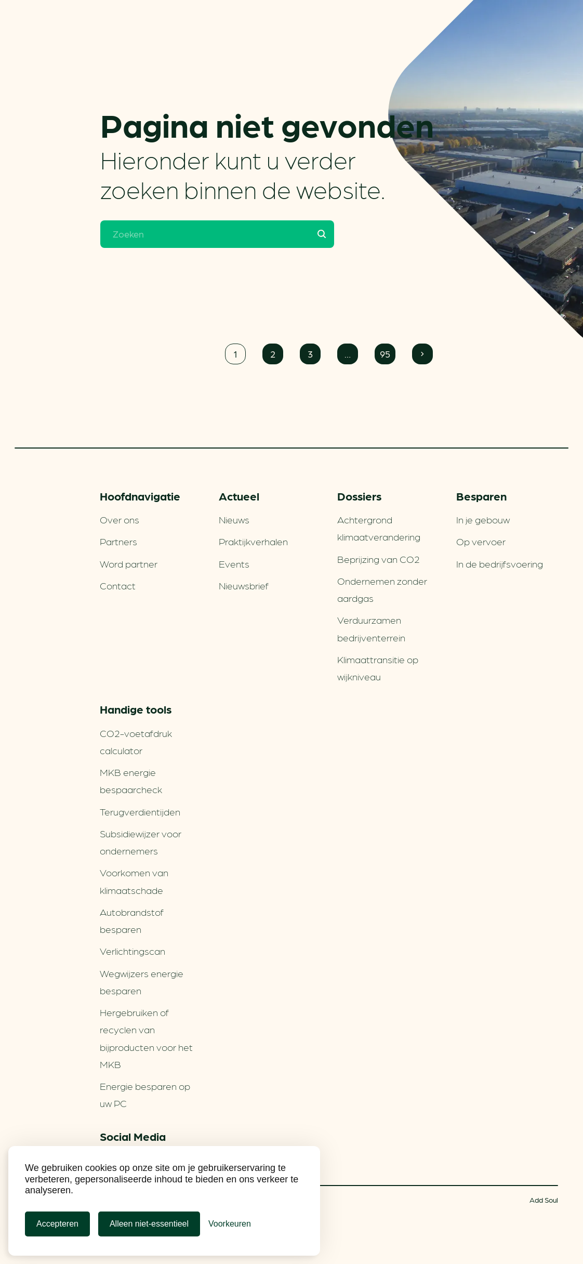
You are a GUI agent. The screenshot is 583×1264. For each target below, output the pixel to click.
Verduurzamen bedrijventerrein (371, 628)
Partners (118, 541)
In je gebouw (483, 519)
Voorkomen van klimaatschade (134, 880)
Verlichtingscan (132, 950)
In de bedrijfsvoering (499, 563)
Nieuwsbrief (244, 585)
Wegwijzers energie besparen (141, 981)
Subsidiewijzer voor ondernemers (140, 841)
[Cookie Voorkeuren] (229, 1224)
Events (234, 563)
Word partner (128, 563)
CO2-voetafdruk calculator (136, 741)
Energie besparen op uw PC (145, 1094)
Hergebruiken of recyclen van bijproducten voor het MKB (146, 1038)
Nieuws (234, 519)
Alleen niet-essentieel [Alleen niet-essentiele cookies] (149, 1223)
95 (385, 353)
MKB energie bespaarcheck (131, 780)
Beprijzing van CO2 (378, 558)
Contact (118, 585)
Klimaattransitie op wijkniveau (377, 667)
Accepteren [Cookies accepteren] (57, 1223)
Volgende (422, 354)
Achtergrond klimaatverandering (378, 528)
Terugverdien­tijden (140, 811)
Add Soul (543, 1199)
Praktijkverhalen (253, 541)
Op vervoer (481, 541)
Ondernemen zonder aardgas (382, 589)
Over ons (119, 519)
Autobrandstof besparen (132, 920)
